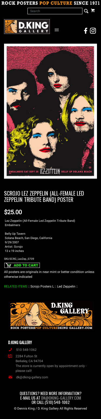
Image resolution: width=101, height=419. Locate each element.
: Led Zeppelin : (66, 286)
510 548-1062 (22, 350)
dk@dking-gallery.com (28, 377)
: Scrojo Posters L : (42, 286)
